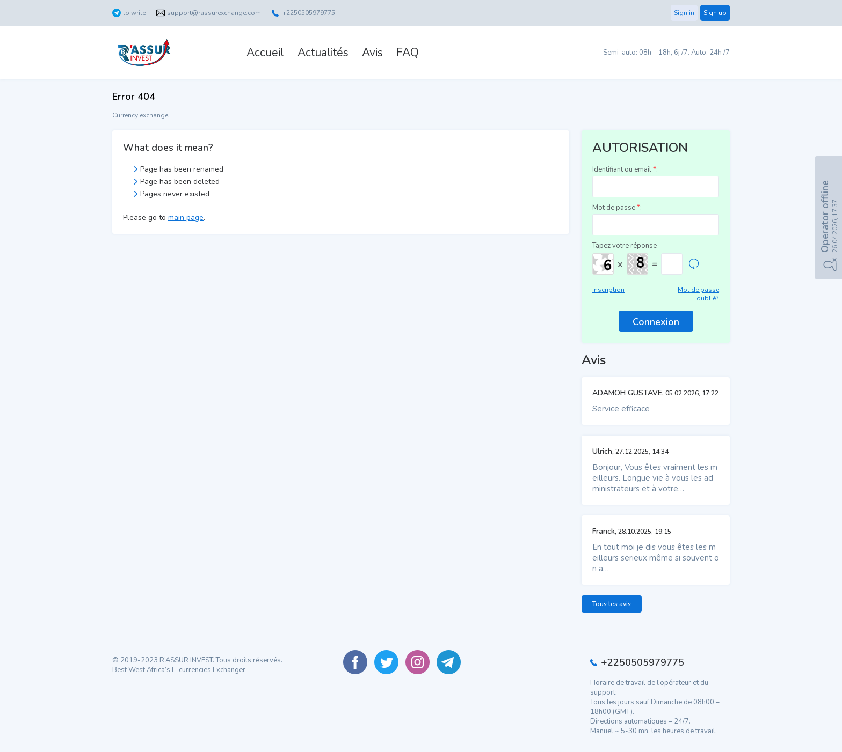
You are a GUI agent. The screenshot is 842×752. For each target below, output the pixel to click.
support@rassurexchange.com (214, 13)
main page (186, 217)
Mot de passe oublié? (698, 294)
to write (134, 13)
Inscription (608, 289)
